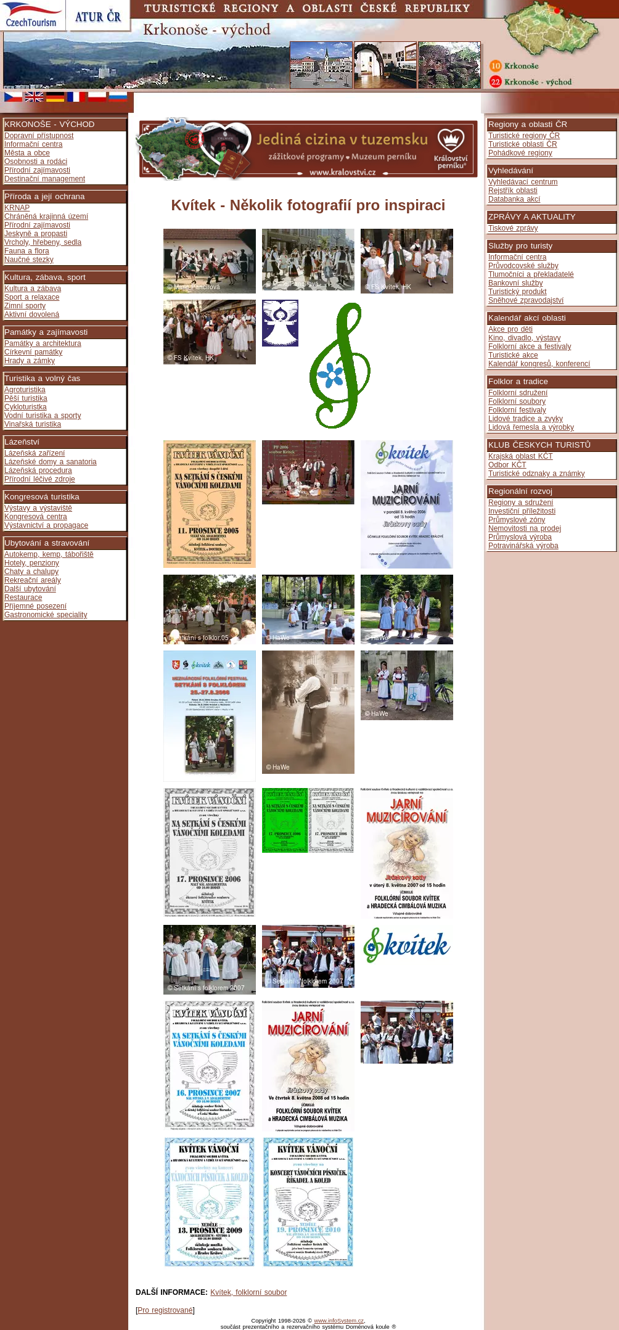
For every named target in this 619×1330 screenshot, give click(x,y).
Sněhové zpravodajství (526, 300)
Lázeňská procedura (38, 470)
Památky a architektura (42, 343)
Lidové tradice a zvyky (525, 418)
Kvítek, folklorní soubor (248, 1292)
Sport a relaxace (31, 297)
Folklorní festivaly (517, 410)
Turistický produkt (517, 291)
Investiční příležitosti (521, 511)
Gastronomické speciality (45, 614)
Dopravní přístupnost (38, 135)
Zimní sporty (25, 306)
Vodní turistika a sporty (42, 415)
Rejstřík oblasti (513, 190)
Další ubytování (30, 589)
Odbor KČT (507, 465)
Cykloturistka (25, 407)
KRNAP (17, 207)
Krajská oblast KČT (520, 456)
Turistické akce (513, 355)
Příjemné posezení (35, 606)
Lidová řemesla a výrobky (531, 427)
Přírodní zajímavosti (37, 170)
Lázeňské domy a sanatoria (50, 462)
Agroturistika (25, 389)
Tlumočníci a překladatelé (531, 274)
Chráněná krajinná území (46, 216)
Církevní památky (33, 352)
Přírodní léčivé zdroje (39, 479)
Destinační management (44, 178)
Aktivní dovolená (31, 314)
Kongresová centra (35, 516)
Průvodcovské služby (523, 265)
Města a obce (27, 153)
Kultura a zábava (32, 288)
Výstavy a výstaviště (38, 508)
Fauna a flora (26, 251)
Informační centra (33, 144)
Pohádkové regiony (520, 153)
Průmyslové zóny (516, 519)
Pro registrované (164, 1310)
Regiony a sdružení (520, 502)
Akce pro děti (510, 329)
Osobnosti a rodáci (35, 161)
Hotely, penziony (31, 563)
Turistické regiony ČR (524, 135)
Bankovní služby (515, 283)
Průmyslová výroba (520, 537)
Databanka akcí (514, 199)
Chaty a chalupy (31, 571)
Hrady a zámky (29, 360)
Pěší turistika (25, 398)
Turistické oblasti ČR (522, 144)
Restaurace (23, 597)
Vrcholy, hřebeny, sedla (42, 242)
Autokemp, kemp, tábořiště (49, 554)
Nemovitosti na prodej (524, 528)
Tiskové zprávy (513, 228)
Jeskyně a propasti (35, 233)
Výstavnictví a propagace (46, 525)
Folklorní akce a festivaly (529, 346)
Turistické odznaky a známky (536, 473)
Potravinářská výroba (523, 545)
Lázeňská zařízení (34, 453)
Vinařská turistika (32, 424)
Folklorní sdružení (517, 392)
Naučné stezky (29, 259)
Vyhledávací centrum (523, 182)
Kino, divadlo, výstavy (524, 338)
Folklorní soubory (517, 401)
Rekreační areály (32, 580)
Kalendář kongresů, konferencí (539, 363)
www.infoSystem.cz (339, 1321)
